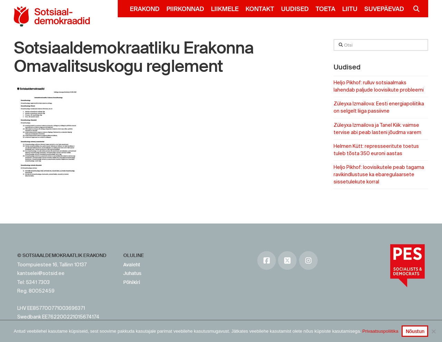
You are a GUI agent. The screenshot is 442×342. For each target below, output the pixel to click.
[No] (433, 331)
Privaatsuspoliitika (380, 331)
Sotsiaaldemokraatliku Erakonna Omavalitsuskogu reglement (133, 57)
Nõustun (415, 331)
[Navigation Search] (413, 8)
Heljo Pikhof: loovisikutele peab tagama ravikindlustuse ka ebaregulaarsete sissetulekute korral (379, 174)
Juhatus (132, 273)
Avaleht (131, 265)
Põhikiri (131, 282)
